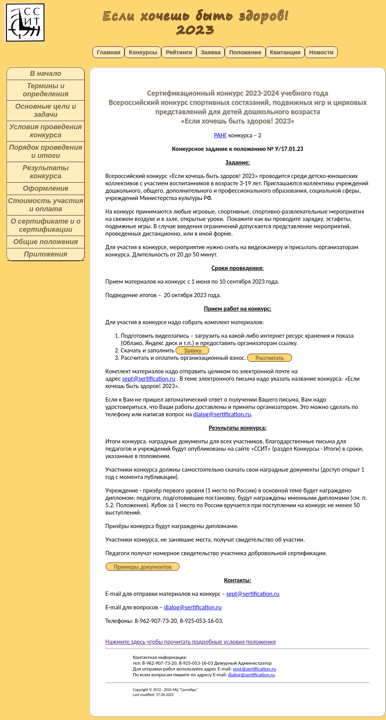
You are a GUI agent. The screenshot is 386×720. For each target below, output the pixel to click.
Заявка (211, 52)
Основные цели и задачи (45, 110)
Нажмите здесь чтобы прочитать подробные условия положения (191, 641)
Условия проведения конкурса (45, 131)
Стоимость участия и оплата (46, 205)
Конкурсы (143, 52)
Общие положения (45, 242)
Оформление (45, 188)
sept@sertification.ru (148, 378)
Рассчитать (269, 357)
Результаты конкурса (45, 172)
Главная (108, 52)
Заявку (192, 350)
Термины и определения (45, 90)
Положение (245, 52)
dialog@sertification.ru (222, 414)
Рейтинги (179, 52)
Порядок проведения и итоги (45, 151)
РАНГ (220, 135)
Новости (321, 52)
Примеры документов (143, 566)
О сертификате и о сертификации (45, 225)
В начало (45, 73)
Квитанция (285, 52)
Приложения (45, 254)
